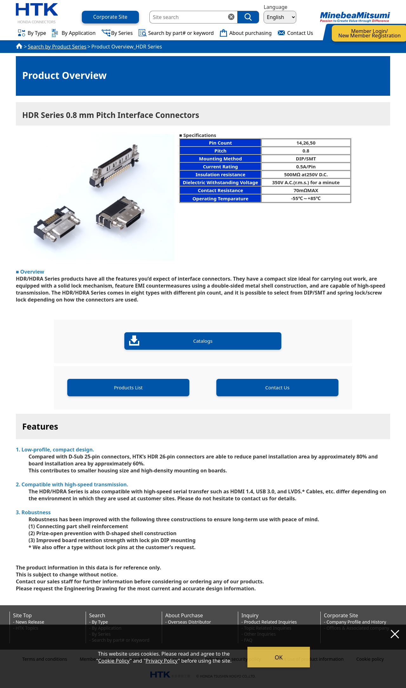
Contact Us (277, 387)
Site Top (22, 615)
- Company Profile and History (355, 622)
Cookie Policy (113, 660)
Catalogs (171, 340)
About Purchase (184, 615)
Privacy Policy (162, 660)
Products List (128, 387)
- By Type (98, 622)
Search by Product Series (57, 46)
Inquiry (250, 615)
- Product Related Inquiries (269, 622)
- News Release (28, 622)
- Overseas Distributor (188, 622)
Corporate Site (341, 615)
